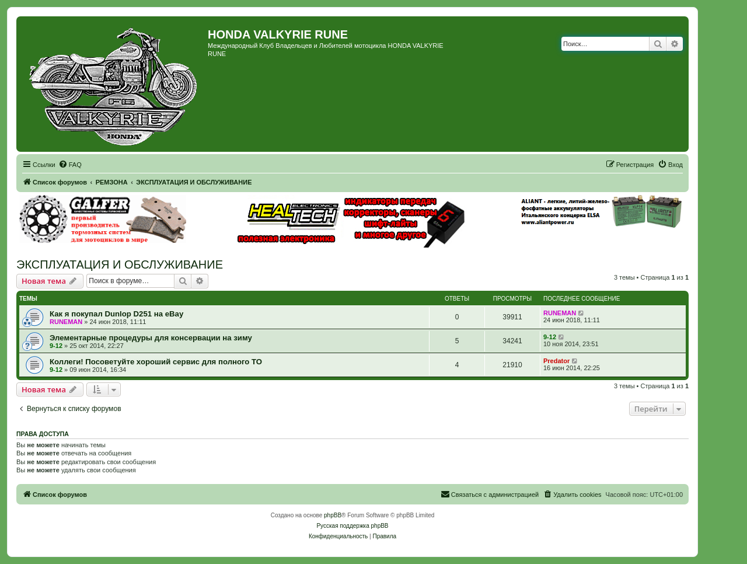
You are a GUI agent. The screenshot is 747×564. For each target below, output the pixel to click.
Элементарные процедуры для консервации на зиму (151, 337)
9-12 (56, 345)
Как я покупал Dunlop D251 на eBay (116, 313)
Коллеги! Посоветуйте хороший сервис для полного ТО (156, 361)
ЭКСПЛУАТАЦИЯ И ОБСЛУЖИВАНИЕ (119, 264)
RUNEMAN (66, 321)
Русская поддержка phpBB (352, 526)
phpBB (332, 515)
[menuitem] (70, 165)
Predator (556, 360)
